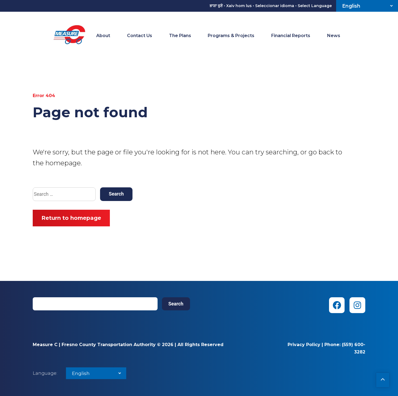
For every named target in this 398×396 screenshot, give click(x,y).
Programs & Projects (231, 35)
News (333, 35)
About (103, 35)
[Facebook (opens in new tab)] (336, 305)
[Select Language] (367, 6)
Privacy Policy (304, 344)
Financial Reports (290, 35)
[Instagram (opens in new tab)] (357, 305)
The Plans (180, 35)
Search (175, 304)
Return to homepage (71, 218)
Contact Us (139, 35)
